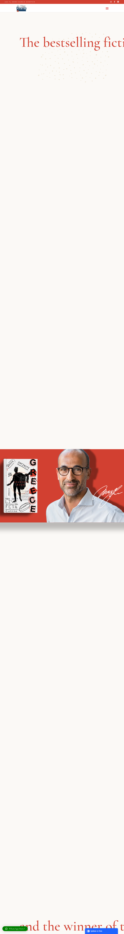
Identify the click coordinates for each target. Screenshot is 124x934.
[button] (15, 928)
